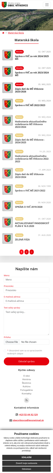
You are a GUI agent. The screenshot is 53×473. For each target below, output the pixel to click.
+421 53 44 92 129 (28, 415)
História (26, 379)
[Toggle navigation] (47, 5)
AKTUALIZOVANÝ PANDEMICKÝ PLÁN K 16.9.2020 (32, 224)
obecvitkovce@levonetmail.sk (28, 420)
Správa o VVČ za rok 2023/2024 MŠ (32, 74)
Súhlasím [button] (27, 457)
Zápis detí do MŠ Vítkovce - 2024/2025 (30, 141)
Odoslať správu (26, 361)
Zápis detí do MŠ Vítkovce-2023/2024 (29, 175)
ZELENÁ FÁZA (22, 239)
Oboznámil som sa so (24, 352)
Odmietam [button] (26, 469)
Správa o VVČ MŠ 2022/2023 (30, 105)
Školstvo (26, 383)
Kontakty (26, 393)
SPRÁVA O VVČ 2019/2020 (28, 206)
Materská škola (16, 32)
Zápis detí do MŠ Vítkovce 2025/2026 (29, 90)
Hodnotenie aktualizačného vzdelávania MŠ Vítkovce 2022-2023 (32, 158)
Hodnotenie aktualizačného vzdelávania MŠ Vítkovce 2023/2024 (30, 124)
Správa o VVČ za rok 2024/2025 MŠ (32, 57)
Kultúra (26, 386)
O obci (26, 376)
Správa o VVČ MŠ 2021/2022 (30, 190)
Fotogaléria (26, 390)
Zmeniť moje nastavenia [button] (26, 463)
